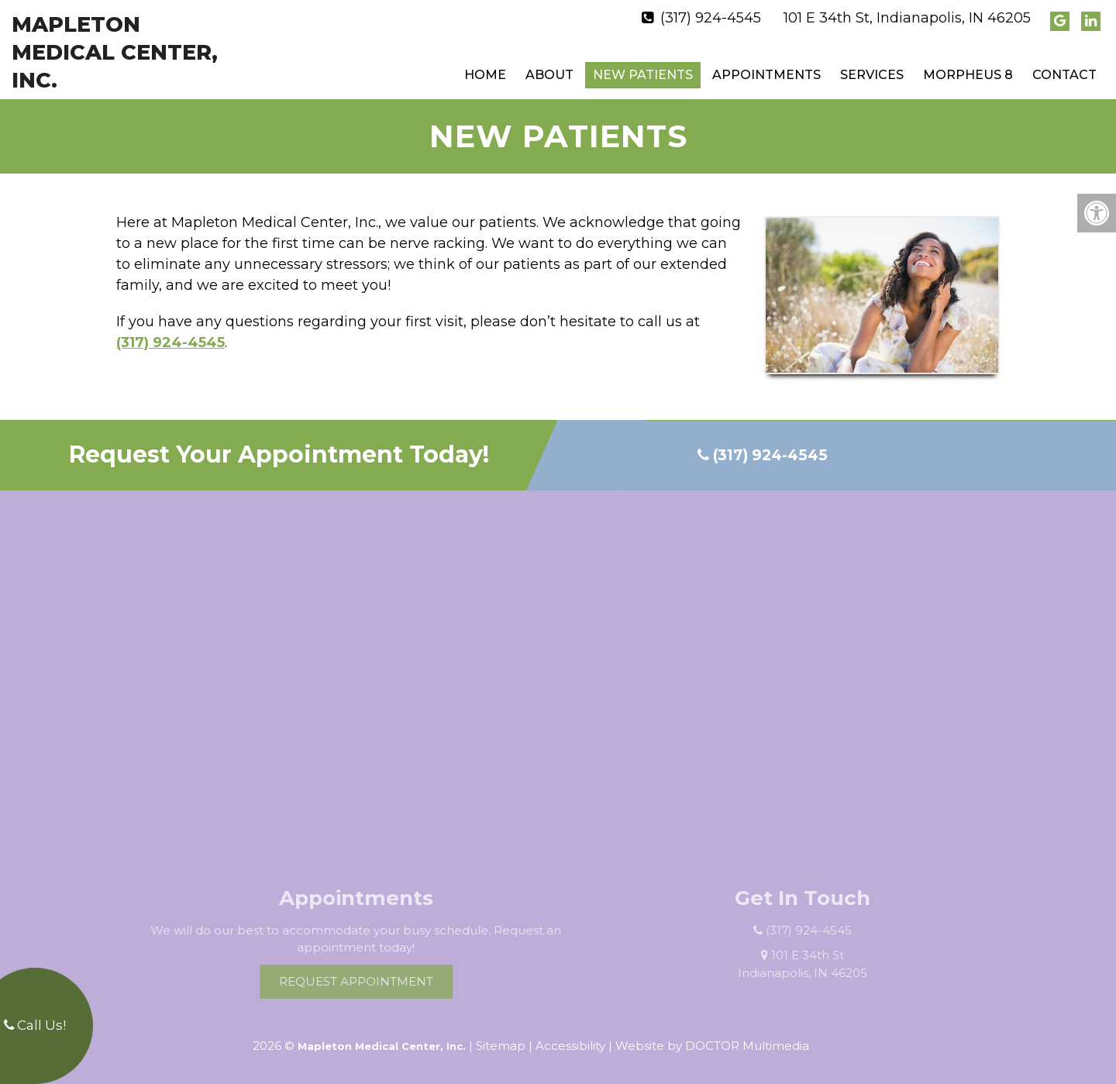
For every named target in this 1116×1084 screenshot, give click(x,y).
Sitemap (500, 1045)
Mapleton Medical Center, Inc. (115, 52)
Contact (1064, 74)
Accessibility (570, 1045)
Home (485, 74)
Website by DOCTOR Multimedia (712, 1045)
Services (872, 74)
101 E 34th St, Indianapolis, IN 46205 (907, 17)
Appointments (766, 74)
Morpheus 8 (968, 74)
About (549, 74)
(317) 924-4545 (710, 17)
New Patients (643, 74)
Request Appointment (372, 981)
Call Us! (35, 1025)
